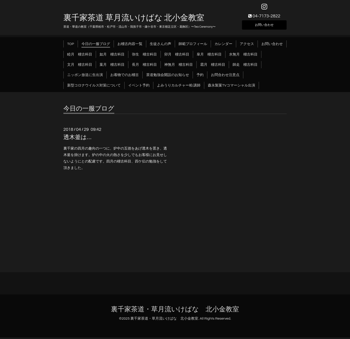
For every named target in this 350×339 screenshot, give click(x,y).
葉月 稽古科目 (112, 66)
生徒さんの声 (160, 45)
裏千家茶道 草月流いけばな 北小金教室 (133, 19)
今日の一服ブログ (95, 45)
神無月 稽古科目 (178, 66)
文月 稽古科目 (79, 66)
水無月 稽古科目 (243, 56)
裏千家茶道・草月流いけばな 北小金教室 (175, 310)
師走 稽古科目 (245, 66)
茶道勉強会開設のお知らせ (167, 76)
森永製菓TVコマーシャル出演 (231, 87)
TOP (70, 45)
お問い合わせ (264, 26)
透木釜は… (77, 139)
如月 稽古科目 (112, 56)
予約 (200, 76)
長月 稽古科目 (144, 66)
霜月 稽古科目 (212, 66)
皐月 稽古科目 (209, 56)
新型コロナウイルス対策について (94, 87)
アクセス (247, 45)
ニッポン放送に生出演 (85, 76)
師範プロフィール (193, 45)
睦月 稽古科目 (79, 56)
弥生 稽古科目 (144, 56)
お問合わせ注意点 (225, 76)
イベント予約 (139, 87)
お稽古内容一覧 (129, 45)
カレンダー (223, 45)
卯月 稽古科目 (176, 56)
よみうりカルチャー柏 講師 (178, 87)
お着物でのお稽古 (124, 76)
